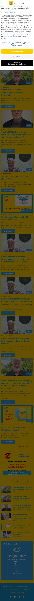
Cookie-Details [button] (9, 66)
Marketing (27, 41)
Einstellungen (13, 35)
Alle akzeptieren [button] (17, 50)
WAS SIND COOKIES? (9, 11)
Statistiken (16, 41)
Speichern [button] (17, 55)
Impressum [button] (25, 66)
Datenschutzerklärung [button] (18, 66)
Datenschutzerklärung (7, 33)
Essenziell (6, 41)
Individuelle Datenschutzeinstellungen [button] (17, 62)
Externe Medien (16, 43)
